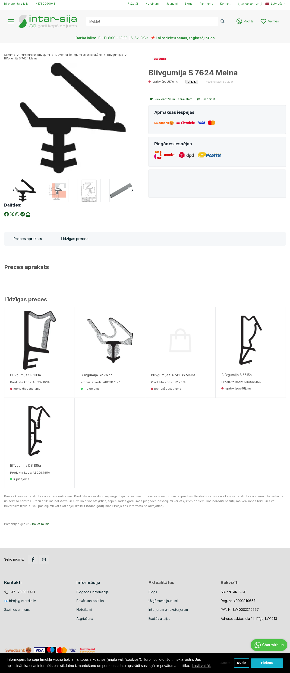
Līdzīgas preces (74, 238)
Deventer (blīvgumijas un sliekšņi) (78, 54)
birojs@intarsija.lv (16, 3)
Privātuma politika (90, 601)
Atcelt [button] (225, 663)
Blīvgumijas (115, 54)
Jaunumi (172, 3)
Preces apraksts (27, 238)
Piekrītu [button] (267, 663)
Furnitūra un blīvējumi (35, 54)
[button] (275, 4)
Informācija (88, 582)
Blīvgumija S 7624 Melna (21, 58)
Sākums (9, 54)
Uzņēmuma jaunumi (163, 601)
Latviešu (274, 3)
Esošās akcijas (159, 619)
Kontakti (225, 3)
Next (132, 190)
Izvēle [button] (241, 663)
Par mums (206, 3)
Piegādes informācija (92, 592)
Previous (14, 190)
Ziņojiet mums (40, 524)
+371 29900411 (46, 3)
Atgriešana (84, 619)
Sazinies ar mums (17, 609)
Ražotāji (133, 3)
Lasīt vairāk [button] (201, 666)
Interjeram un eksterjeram (168, 609)
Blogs (188, 3)
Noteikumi (152, 3)
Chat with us (268, 645)
